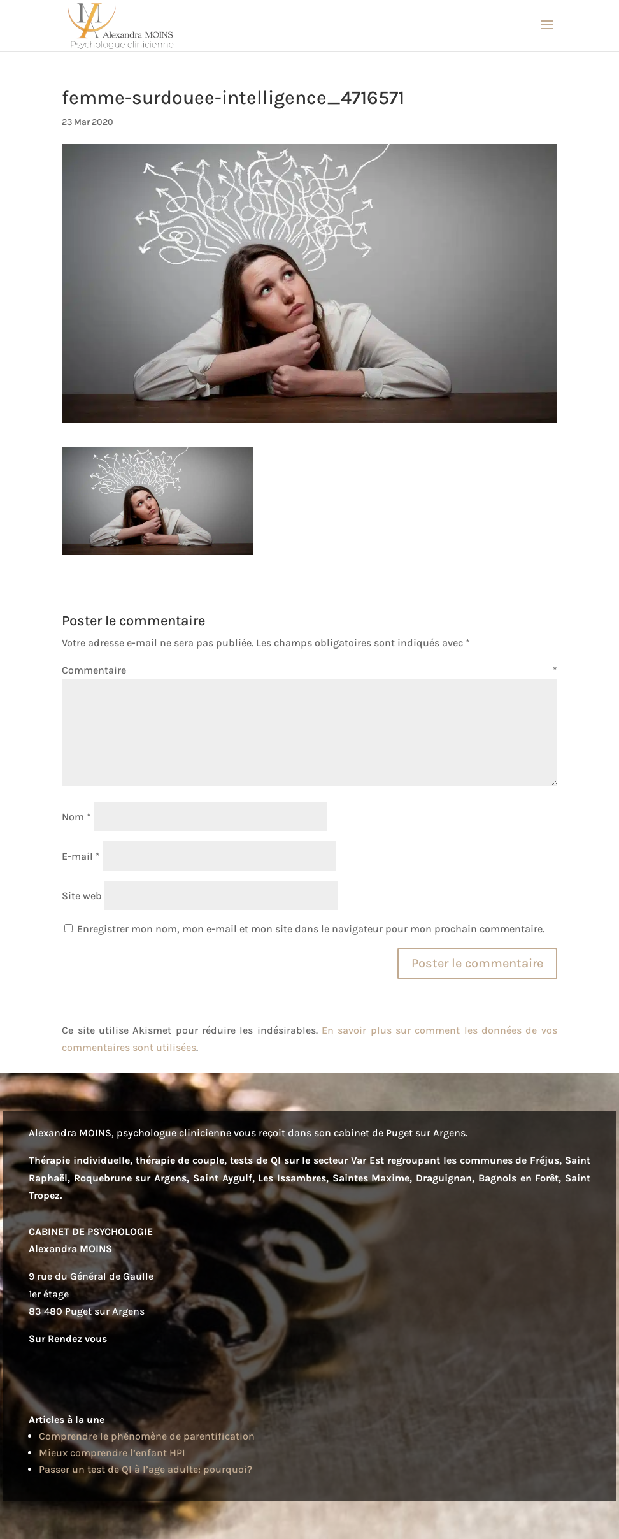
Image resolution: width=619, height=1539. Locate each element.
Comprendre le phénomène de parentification (147, 1436)
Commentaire (309, 670)
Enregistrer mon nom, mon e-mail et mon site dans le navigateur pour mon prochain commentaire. (310, 929)
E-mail (81, 856)
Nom (76, 817)
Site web (82, 896)
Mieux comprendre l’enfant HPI (112, 1453)
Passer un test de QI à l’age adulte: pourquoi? (145, 1469)
